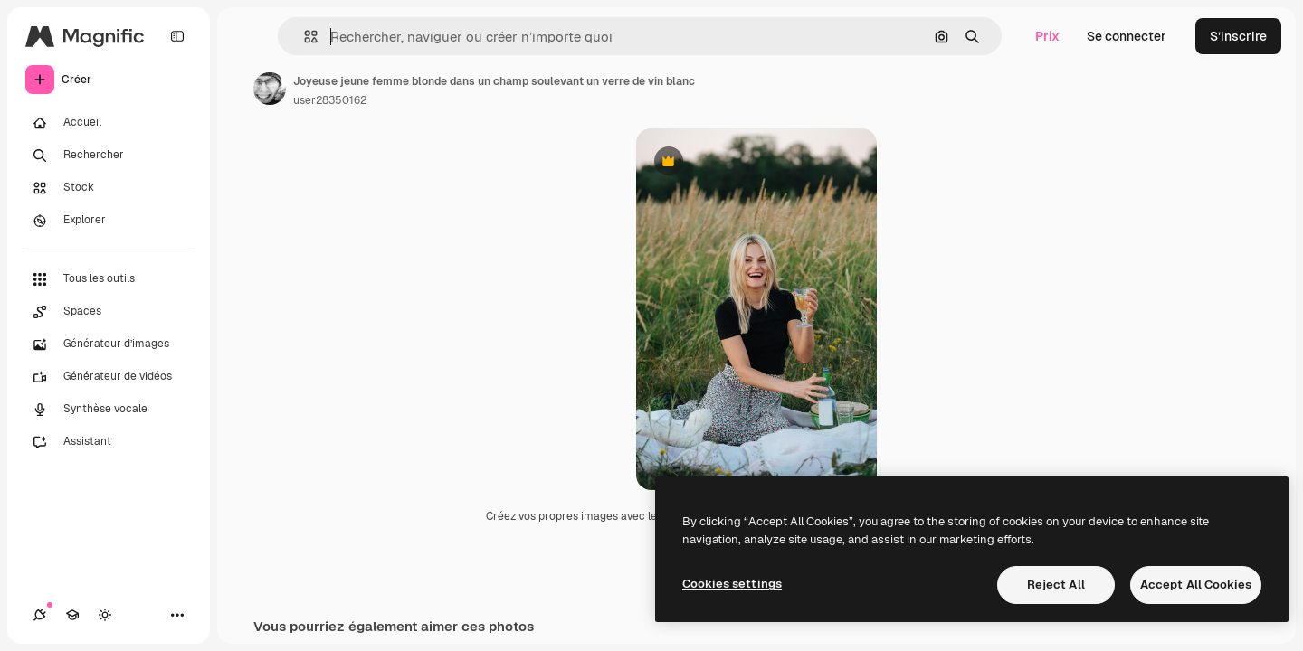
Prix (1047, 36)
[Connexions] (39, 614)
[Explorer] (108, 220)
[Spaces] (108, 311)
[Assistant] (108, 442)
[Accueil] (108, 122)
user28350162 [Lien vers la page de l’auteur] (329, 100)
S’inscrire (1238, 36)
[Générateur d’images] (108, 344)
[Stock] (108, 188)
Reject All (1056, 584)
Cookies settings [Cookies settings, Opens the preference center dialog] (732, 583)
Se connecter (1126, 36)
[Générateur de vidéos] (108, 377)
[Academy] (72, 614)
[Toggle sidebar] (177, 36)
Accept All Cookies (1195, 584)
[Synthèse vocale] (108, 409)
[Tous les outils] (108, 279)
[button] (303, 36)
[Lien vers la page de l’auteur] (269, 88)
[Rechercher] (108, 155)
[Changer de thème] (104, 614)
